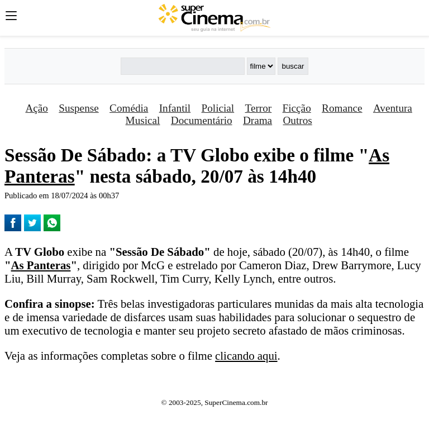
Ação (36, 108)
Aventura (392, 108)
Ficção (297, 108)
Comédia (128, 108)
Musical (143, 120)
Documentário (201, 120)
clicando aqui (246, 355)
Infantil (174, 108)
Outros (297, 120)
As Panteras (41, 265)
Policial (218, 108)
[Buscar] (183, 66)
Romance (342, 108)
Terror (258, 108)
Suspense (78, 108)
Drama (257, 120)
